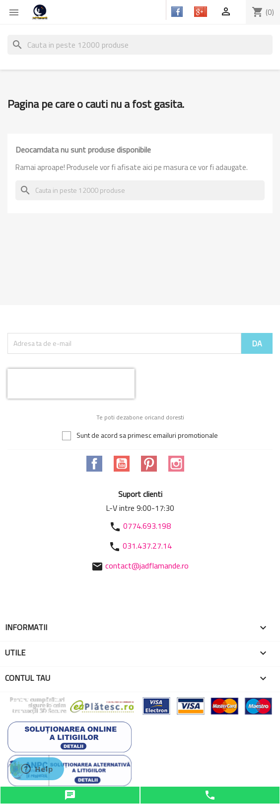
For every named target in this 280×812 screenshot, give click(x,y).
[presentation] (71, 384)
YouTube (122, 464)
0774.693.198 (147, 526)
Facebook (94, 464)
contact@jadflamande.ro (147, 565)
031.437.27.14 (147, 546)
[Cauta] (140, 45)
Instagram (176, 464)
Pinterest (149, 464)
